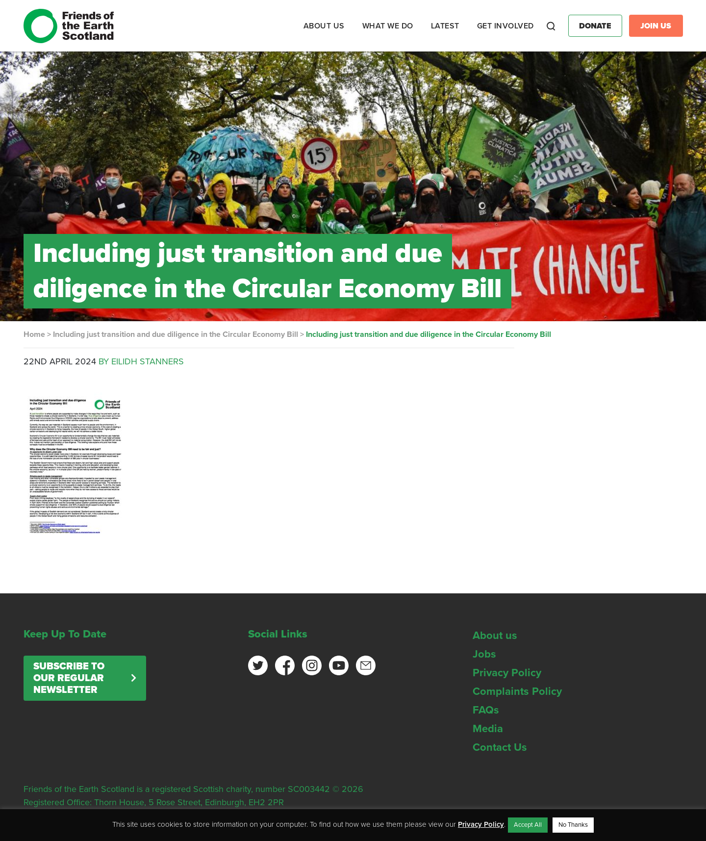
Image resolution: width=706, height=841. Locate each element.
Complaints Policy (517, 691)
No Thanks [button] (573, 825)
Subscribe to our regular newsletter (68, 678)
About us (495, 635)
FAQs (486, 710)
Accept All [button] (528, 825)
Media (488, 728)
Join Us (655, 26)
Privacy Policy (507, 672)
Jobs (484, 654)
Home (34, 334)
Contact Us (500, 747)
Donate (595, 26)
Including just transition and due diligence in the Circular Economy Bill (175, 334)
